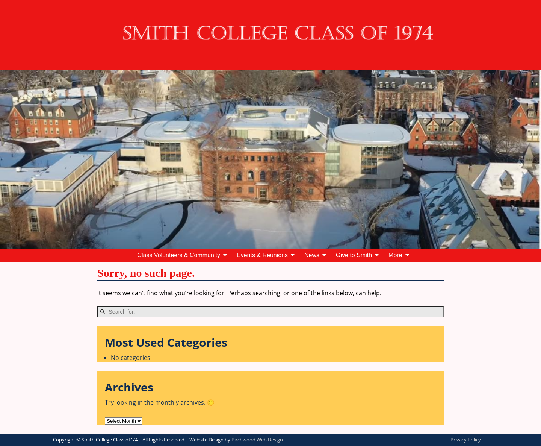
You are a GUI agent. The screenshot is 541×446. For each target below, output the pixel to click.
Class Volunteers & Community (178, 255)
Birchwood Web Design (257, 439)
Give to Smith (354, 255)
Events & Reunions (262, 255)
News (311, 255)
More (395, 255)
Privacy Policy (465, 439)
